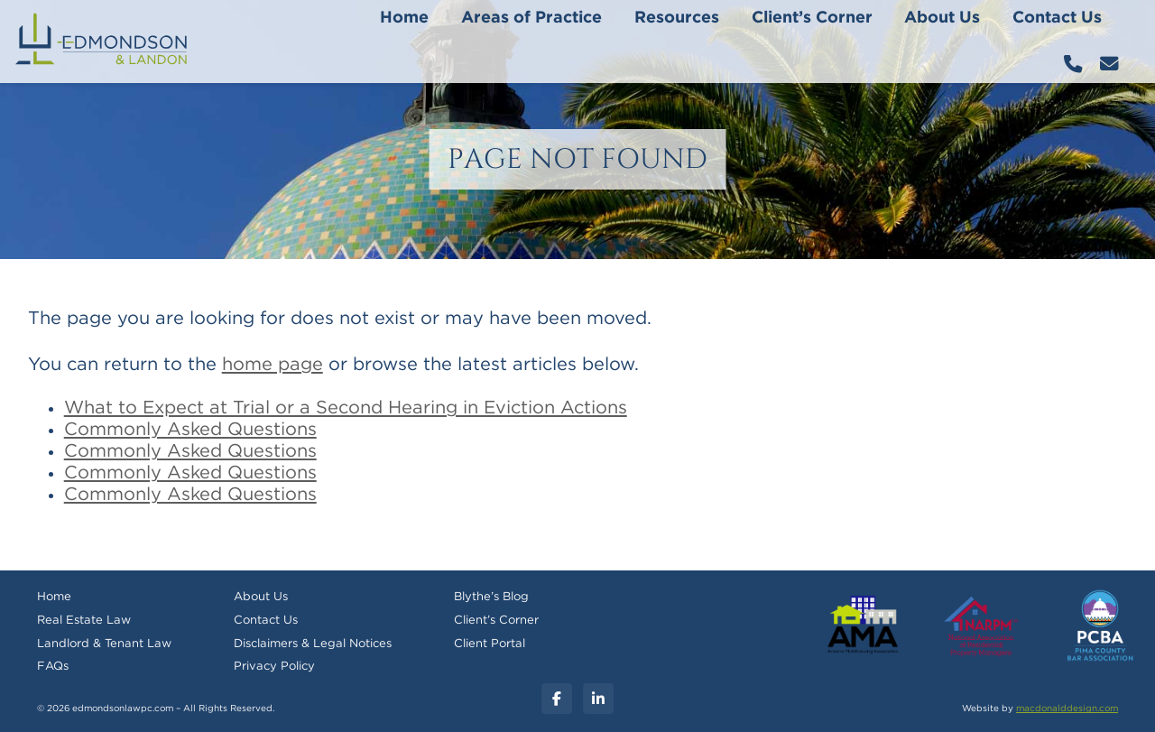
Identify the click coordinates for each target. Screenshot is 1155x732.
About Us (942, 18)
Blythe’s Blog (491, 597)
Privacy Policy (274, 666)
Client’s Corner (812, 18)
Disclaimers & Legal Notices (313, 644)
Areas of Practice (531, 18)
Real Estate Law (84, 620)
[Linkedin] (598, 698)
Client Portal (489, 644)
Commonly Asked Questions (190, 430)
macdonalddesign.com (1067, 708)
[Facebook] (556, 698)
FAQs (53, 666)
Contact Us (1057, 18)
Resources (676, 18)
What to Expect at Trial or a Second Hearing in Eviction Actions (345, 408)
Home (404, 18)
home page (272, 365)
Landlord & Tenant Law (104, 644)
